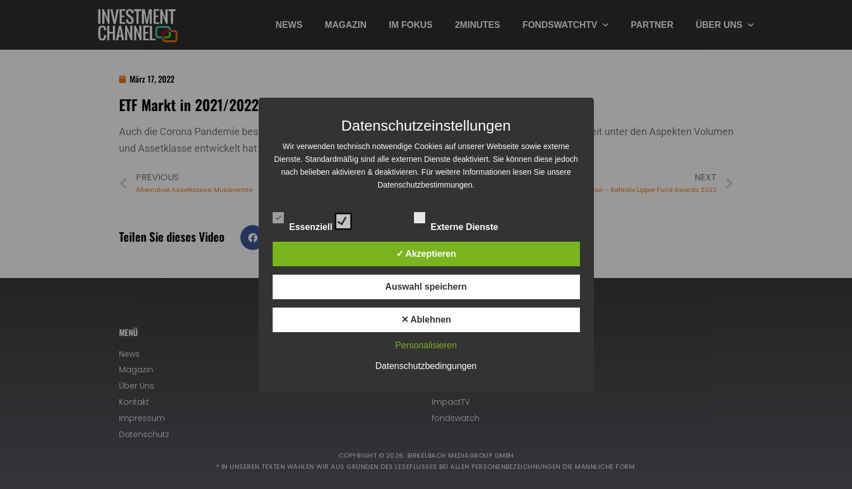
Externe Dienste (466, 219)
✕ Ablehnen (426, 319)
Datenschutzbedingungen (426, 366)
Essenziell (313, 219)
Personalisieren (425, 345)
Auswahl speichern (426, 286)
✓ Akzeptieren (426, 253)
